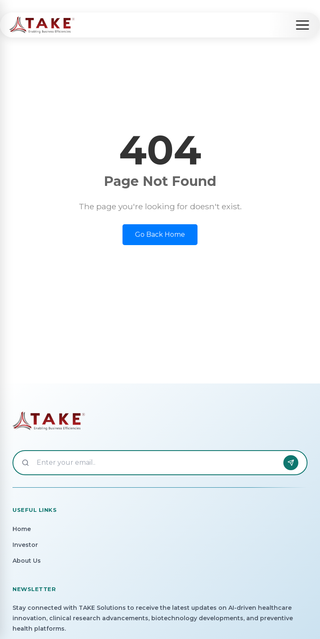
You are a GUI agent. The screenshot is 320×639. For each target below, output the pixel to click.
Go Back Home (160, 234)
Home (21, 529)
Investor (25, 545)
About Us (26, 560)
